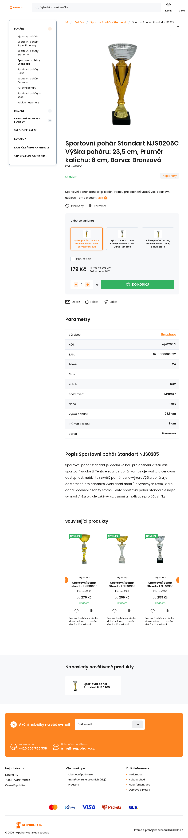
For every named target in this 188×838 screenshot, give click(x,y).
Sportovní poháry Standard (108, 22)
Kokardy (20, 139)
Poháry (79, 22)
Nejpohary (170, 176)
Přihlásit (137, 724)
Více (100, 198)
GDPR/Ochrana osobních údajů (87, 779)
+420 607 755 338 (33, 748)
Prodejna (73, 784)
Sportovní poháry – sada (29, 95)
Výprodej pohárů (28, 36)
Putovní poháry (27, 88)
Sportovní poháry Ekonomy (28, 52)
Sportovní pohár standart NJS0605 (84, 584)
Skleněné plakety (25, 130)
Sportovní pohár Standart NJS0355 (160, 584)
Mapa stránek (40, 832)
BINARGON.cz (175, 830)
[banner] (16, 8)
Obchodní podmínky (80, 774)
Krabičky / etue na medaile (31, 147)
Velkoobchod (137, 779)
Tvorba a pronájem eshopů (150, 830)
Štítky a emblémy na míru (30, 156)
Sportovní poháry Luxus (28, 71)
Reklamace (136, 774)
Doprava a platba (139, 789)
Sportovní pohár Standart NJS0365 (122, 584)
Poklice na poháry (28, 102)
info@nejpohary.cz (78, 748)
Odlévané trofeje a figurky (27, 120)
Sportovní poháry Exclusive (28, 80)
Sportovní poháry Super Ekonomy (28, 43)
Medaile (19, 110)
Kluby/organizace (139, 784)
